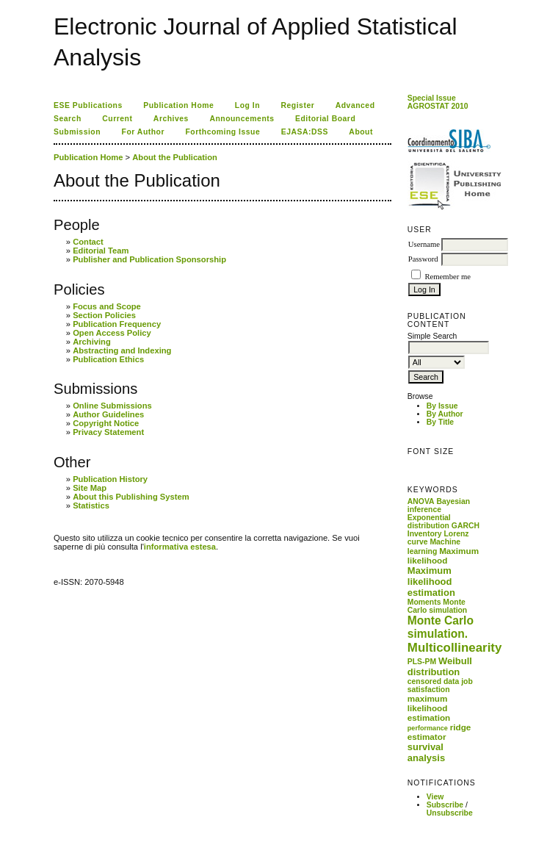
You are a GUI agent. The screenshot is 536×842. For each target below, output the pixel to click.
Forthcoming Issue (223, 132)
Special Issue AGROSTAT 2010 (438, 102)
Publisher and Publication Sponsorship (149, 259)
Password (423, 259)
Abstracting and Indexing (122, 350)
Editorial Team (100, 250)
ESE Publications (88, 105)
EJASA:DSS (304, 132)
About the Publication (174, 157)
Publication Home (178, 105)
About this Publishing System (131, 496)
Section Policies (104, 315)
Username (424, 244)
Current (117, 119)
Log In (247, 105)
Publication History (110, 479)
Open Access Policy (112, 332)
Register (298, 105)
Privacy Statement (108, 432)
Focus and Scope (107, 306)
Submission (77, 132)
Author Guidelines (108, 414)
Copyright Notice (106, 423)
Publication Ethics (108, 359)
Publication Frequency (117, 324)
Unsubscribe (450, 813)
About (361, 132)
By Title (440, 422)
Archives (171, 119)
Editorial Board (325, 119)
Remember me (447, 277)
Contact (88, 241)
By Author (445, 414)
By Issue (442, 406)
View (435, 797)
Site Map (89, 487)
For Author (143, 132)
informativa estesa (180, 546)
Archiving (92, 341)
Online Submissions (112, 405)
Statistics (91, 505)
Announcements (241, 119)
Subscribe (445, 805)
